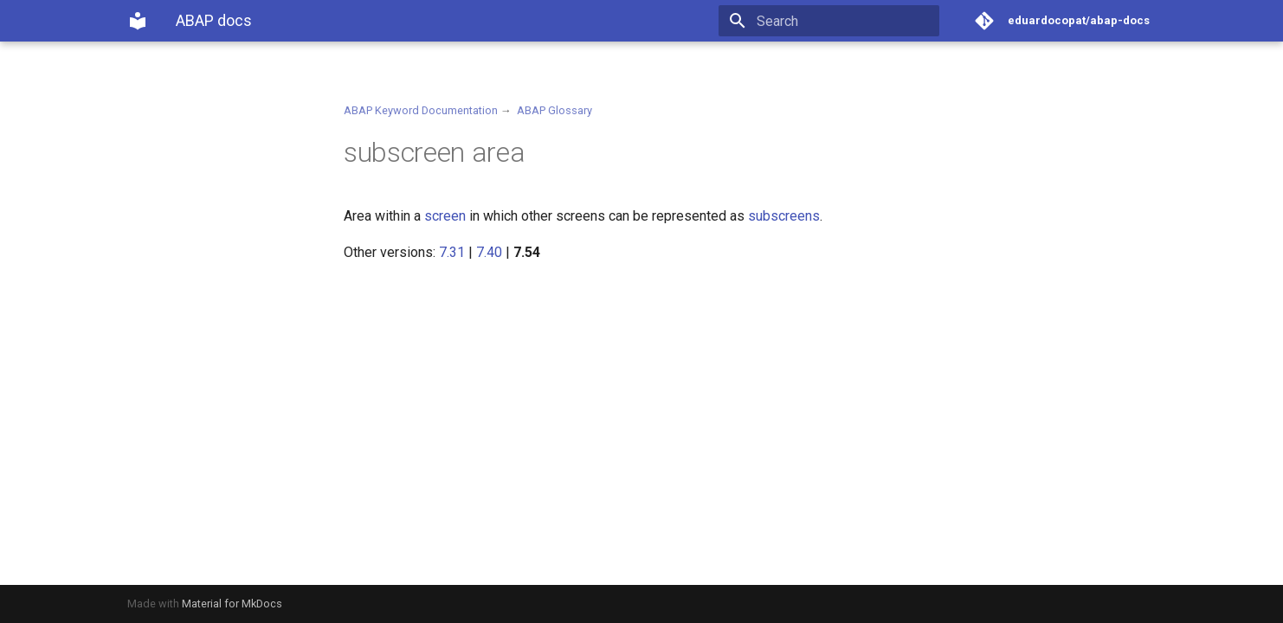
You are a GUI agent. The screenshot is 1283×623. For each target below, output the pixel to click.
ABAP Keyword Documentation (421, 110)
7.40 (489, 252)
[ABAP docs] (137, 20)
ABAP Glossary (554, 110)
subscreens (784, 216)
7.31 (452, 252)
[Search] (838, 20)
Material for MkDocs (232, 603)
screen (445, 216)
